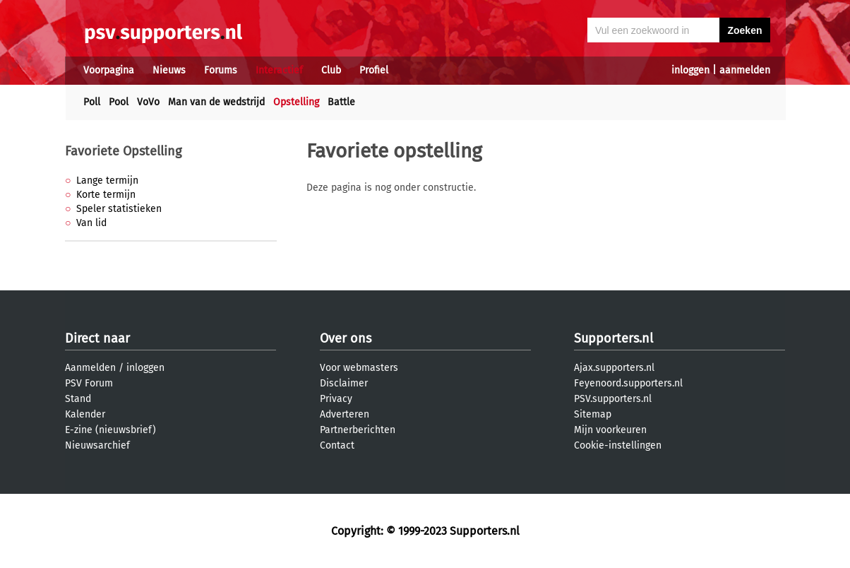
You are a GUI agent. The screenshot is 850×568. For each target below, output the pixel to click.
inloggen (690, 70)
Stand (78, 399)
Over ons (345, 338)
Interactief (279, 70)
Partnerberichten (357, 430)
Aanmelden (90, 368)
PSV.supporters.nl (613, 399)
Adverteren (344, 414)
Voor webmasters (359, 368)
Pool (118, 102)
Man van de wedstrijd (216, 102)
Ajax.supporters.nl (614, 368)
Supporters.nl (613, 338)
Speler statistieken (119, 209)
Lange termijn (107, 180)
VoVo (148, 102)
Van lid (91, 223)
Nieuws (169, 70)
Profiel (373, 70)
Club (331, 70)
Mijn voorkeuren (610, 430)
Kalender (85, 414)
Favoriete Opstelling (123, 151)
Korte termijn (106, 195)
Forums (220, 70)
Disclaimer (344, 383)
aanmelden (744, 70)
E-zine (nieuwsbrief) (110, 430)
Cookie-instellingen (618, 445)
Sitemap (592, 414)
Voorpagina (108, 70)
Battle (341, 102)
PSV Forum (89, 383)
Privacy (336, 399)
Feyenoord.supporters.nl (628, 383)
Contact (337, 445)
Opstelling (296, 102)
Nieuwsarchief (97, 445)
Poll (91, 102)
